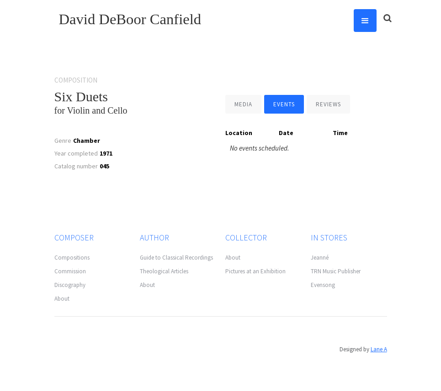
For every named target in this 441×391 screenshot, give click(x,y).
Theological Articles (164, 271)
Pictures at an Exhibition (255, 271)
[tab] (243, 104)
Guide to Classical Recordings (176, 257)
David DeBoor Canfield (130, 19)
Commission (70, 271)
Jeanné (320, 257)
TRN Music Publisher (336, 271)
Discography (69, 285)
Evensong (323, 285)
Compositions (72, 257)
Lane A (379, 349)
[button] (365, 20)
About (61, 298)
